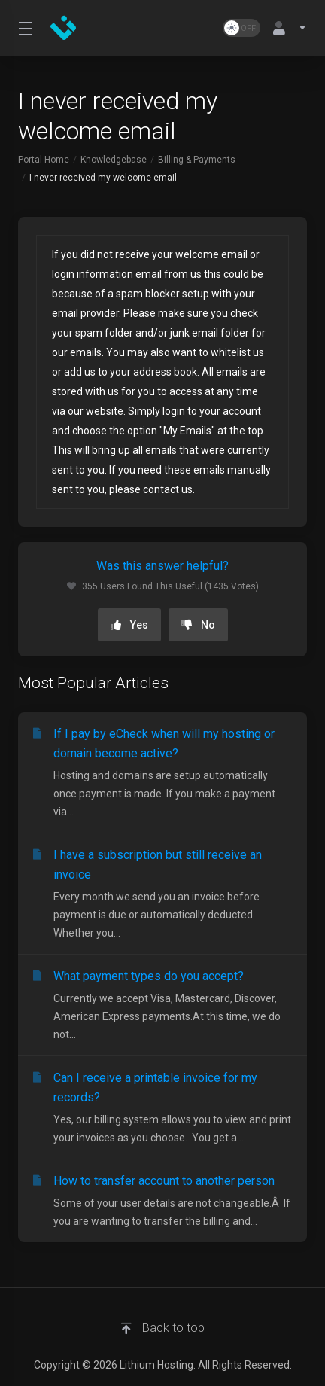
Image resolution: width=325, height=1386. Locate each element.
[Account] (286, 27)
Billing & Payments (196, 159)
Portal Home (43, 159)
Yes (129, 625)
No (198, 625)
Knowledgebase (113, 159)
